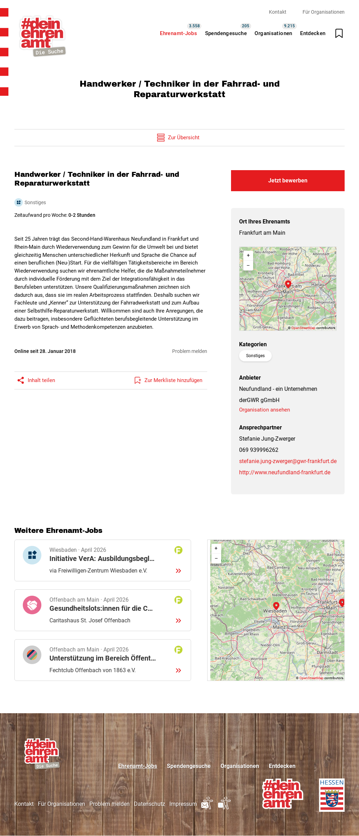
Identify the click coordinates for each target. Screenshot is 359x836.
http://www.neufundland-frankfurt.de (284, 472)
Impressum (183, 804)
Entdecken (312, 33)
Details (103, 560)
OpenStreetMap (303, 328)
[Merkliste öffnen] (339, 33)
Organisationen (273, 33)
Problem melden (189, 351)
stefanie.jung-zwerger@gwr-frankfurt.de (288, 461)
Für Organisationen (324, 12)
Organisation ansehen (264, 410)
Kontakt (277, 12)
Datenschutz (149, 804)
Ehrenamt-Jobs (178, 33)
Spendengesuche (226, 33)
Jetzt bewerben (287, 180)
